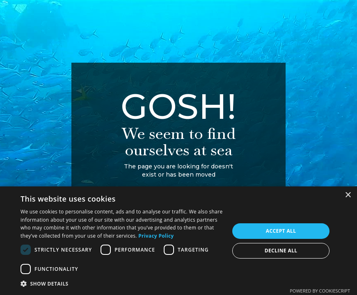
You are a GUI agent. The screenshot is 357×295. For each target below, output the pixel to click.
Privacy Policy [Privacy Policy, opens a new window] (156, 235)
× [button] (348, 195)
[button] (122, 284)
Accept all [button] (281, 230)
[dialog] (178, 240)
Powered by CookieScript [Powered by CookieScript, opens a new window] (320, 291)
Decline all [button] (281, 250)
